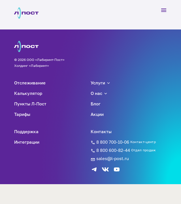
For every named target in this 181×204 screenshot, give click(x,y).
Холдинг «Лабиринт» (31, 65)
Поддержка (26, 131)
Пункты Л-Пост (30, 103)
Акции (97, 114)
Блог (96, 103)
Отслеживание (30, 82)
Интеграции (26, 141)
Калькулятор (28, 93)
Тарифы (22, 114)
